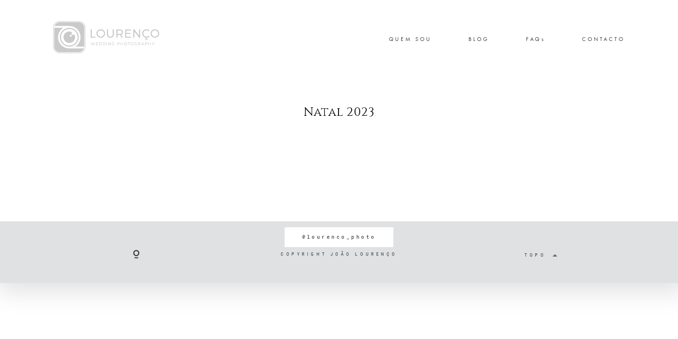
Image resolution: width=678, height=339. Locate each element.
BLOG (478, 39)
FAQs (535, 39)
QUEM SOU (410, 39)
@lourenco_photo (339, 237)
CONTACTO (603, 39)
